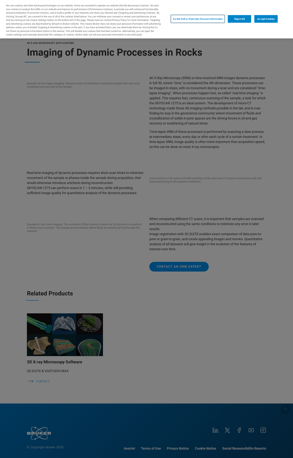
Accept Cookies (266, 19)
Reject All (239, 19)
